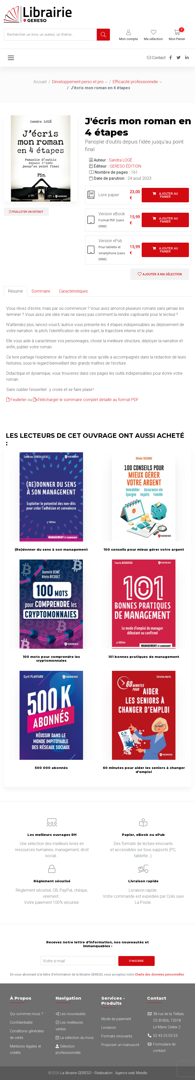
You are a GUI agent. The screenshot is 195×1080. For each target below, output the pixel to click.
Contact (156, 57)
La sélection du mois (75, 1038)
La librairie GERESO (75, 1073)
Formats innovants (116, 1036)
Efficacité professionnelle (135, 81)
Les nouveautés (71, 1014)
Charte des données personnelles (159, 974)
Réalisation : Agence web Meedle (121, 1073)
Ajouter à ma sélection (160, 274)
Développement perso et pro (78, 81)
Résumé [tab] (15, 291)
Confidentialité (21, 1022)
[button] (128, 35)
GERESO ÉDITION (125, 166)
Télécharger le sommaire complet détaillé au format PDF (86, 399)
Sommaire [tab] (40, 291)
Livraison (108, 1027)
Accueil (40, 81)
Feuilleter (16, 399)
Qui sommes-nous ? (26, 1014)
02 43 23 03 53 (165, 1036)
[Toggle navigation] (11, 58)
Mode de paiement (116, 1019)
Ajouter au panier (165, 195)
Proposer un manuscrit (120, 1045)
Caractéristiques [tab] (73, 291)
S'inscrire (136, 961)
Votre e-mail (54, 961)
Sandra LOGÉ (120, 160)
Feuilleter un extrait (26, 211)
